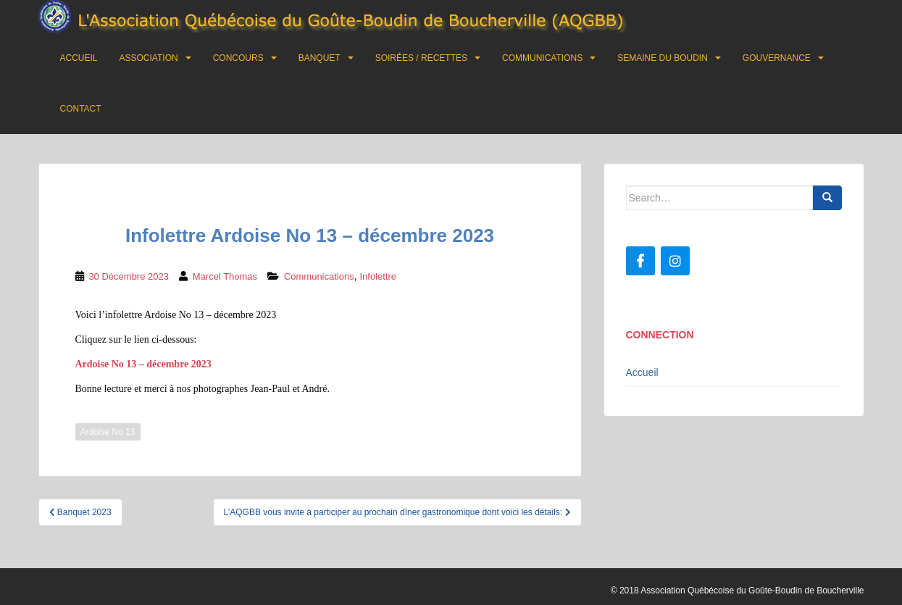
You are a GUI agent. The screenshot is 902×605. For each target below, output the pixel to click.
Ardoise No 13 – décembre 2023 (143, 364)
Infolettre (377, 276)
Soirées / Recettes (421, 58)
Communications (542, 58)
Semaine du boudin (662, 58)
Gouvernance (777, 58)
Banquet (319, 58)
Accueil (79, 58)
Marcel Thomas (225, 276)
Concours (238, 58)
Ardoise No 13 (107, 432)
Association (149, 58)
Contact (80, 109)
